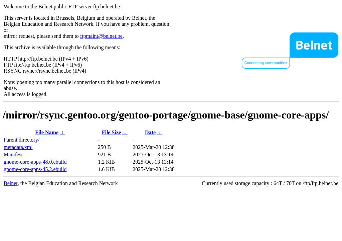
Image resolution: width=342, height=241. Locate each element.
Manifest (13, 154)
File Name (46, 132)
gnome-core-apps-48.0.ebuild (35, 162)
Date (150, 132)
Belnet (11, 183)
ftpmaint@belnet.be (101, 36)
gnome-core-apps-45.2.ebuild (35, 169)
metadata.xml (18, 147)
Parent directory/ (21, 140)
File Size (111, 132)
